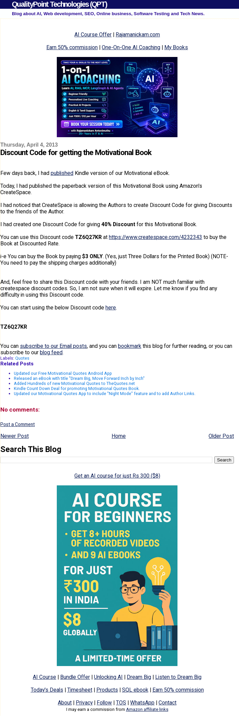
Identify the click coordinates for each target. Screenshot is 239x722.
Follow (104, 702)
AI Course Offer (93, 34)
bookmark (129, 346)
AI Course (44, 677)
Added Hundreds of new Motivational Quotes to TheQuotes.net (74, 383)
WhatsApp (142, 702)
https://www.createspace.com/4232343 (155, 237)
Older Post (221, 436)
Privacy (84, 702)
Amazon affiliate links (147, 709)
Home (119, 436)
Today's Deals (47, 690)
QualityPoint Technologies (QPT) (59, 4)
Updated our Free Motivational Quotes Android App (63, 373)
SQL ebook (135, 690)
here (110, 307)
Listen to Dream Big (178, 677)
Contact (167, 702)
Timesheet (79, 690)
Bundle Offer (75, 677)
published (62, 173)
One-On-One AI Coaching (131, 47)
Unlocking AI (108, 677)
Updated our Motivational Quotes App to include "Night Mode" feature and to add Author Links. (104, 393)
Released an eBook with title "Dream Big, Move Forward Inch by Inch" (79, 378)
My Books (176, 47)
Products (107, 690)
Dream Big (139, 677)
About (65, 702)
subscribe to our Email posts (53, 346)
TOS (121, 702)
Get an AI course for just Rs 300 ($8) (117, 476)
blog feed (51, 352)
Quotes (22, 358)
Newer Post (14, 436)
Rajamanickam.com (138, 34)
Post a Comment (17, 424)
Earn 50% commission (72, 47)
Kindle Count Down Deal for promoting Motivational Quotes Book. (77, 388)
